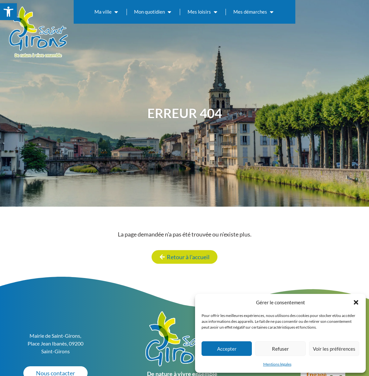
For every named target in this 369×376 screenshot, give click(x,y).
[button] (356, 302)
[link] (8, 11)
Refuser (280, 349)
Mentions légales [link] (277, 364)
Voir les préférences (334, 349)
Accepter (227, 349)
